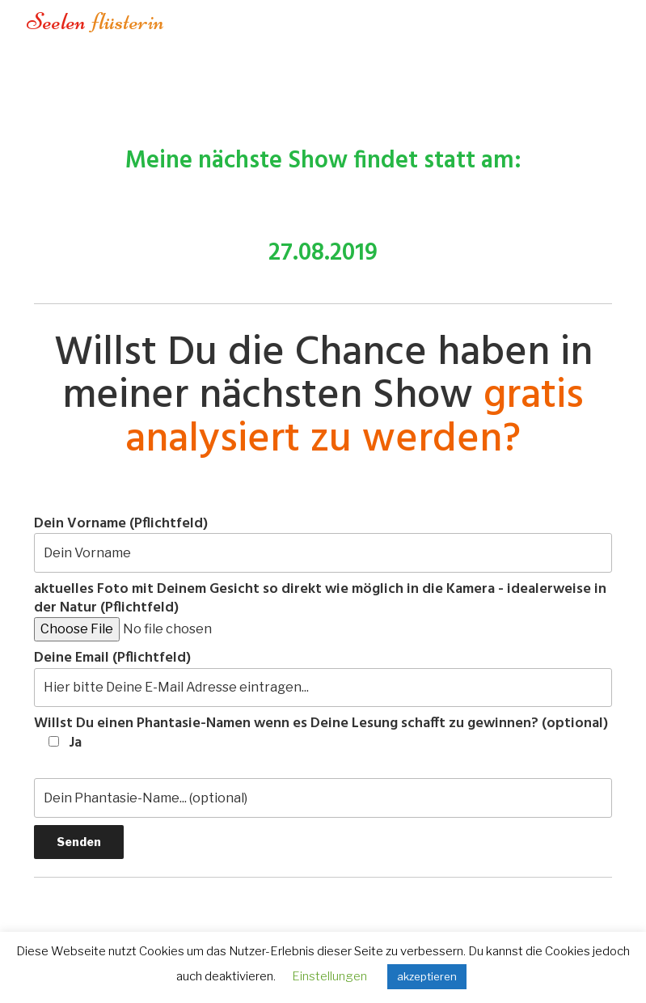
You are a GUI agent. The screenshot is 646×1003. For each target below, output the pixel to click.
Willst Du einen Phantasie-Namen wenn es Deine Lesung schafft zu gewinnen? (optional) (321, 733)
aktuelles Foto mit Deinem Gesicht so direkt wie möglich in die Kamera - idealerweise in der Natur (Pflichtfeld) (320, 611)
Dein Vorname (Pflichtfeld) (323, 543)
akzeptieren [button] (427, 976)
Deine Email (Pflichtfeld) (323, 678)
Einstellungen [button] (329, 976)
